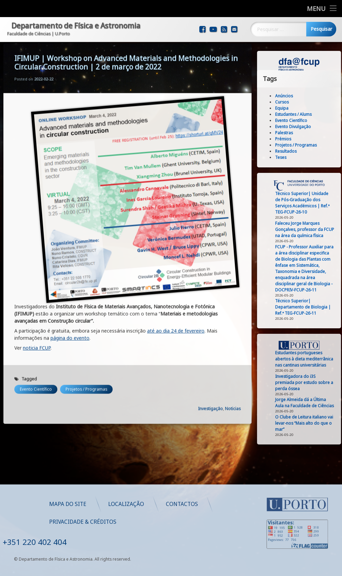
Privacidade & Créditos (175, 521)
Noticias (233, 341)
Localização (219, 504)
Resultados (300, 151)
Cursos (296, 102)
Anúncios (298, 96)
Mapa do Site (160, 504)
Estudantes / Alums (307, 114)
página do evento (70, 270)
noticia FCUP (37, 280)
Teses (294, 157)
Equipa (295, 108)
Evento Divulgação (307, 126)
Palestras (298, 133)
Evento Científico (36, 322)
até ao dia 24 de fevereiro (175, 263)
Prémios (297, 139)
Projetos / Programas (86, 322)
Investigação (210, 341)
